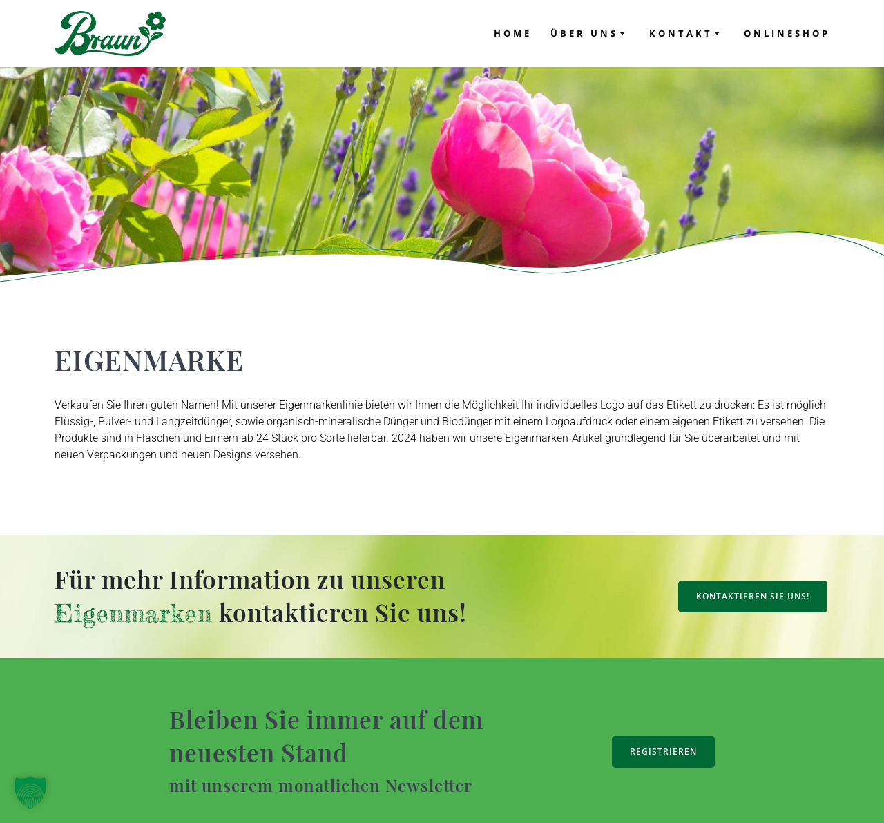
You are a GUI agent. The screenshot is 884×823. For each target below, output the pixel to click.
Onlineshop (787, 33)
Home (513, 33)
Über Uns (584, 33)
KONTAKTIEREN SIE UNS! (752, 596)
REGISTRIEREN (663, 751)
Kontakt (681, 33)
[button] (30, 792)
